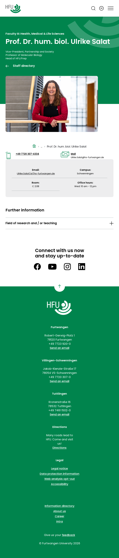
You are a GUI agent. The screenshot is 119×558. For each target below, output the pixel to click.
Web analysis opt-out (59, 479)
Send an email (59, 348)
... (41, 146)
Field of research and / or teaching (31, 223)
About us (59, 511)
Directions (59, 448)
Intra (59, 521)
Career (59, 516)
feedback (68, 535)
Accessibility (59, 484)
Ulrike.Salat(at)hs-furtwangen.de (36, 173)
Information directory (59, 506)
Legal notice (59, 468)
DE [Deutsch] (101, 8)
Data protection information (59, 474)
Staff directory (24, 66)
